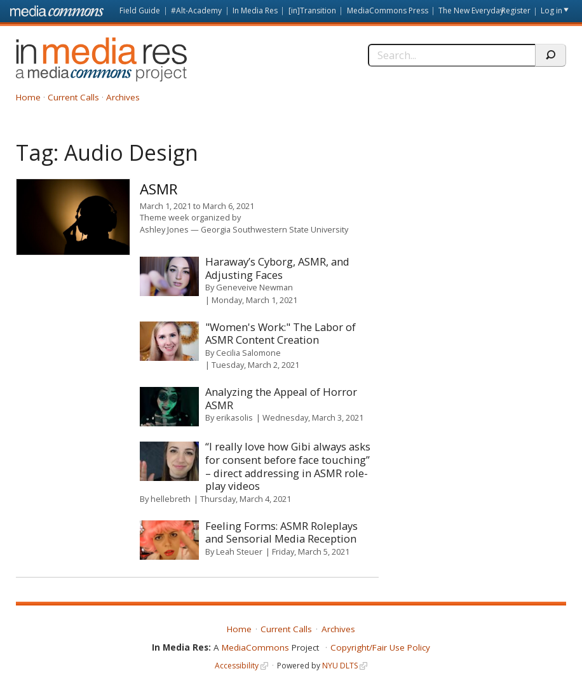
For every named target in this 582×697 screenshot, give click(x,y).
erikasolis (234, 417)
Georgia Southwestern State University (274, 229)
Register (516, 10)
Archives (123, 97)
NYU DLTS (340, 665)
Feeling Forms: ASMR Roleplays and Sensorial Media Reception (281, 532)
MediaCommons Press (387, 10)
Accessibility (237, 665)
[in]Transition (312, 10)
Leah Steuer (239, 551)
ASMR (159, 189)
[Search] (451, 55)
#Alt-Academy (196, 10)
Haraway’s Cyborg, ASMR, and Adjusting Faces (277, 268)
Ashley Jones (164, 229)
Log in (551, 10)
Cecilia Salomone (248, 352)
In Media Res (255, 10)
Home (28, 97)
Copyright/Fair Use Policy (380, 647)
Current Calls (73, 97)
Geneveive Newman (254, 287)
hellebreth (171, 498)
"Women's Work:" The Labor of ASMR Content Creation (280, 334)
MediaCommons (255, 647)
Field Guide (139, 10)
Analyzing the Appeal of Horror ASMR (281, 398)
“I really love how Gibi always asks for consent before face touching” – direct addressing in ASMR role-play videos (287, 466)
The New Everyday (471, 10)
